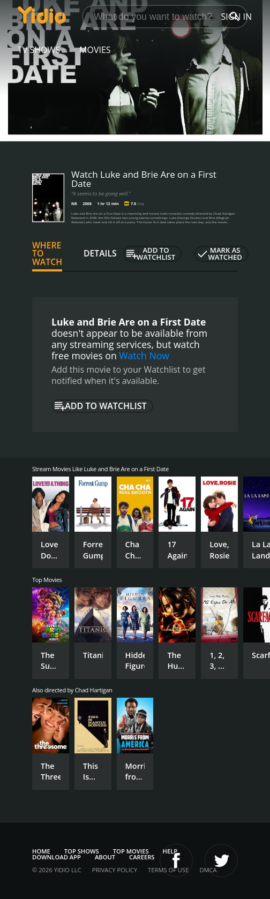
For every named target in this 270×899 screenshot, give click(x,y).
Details (100, 253)
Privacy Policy (114, 870)
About (105, 857)
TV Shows (39, 50)
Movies (95, 50)
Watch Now (144, 355)
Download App (56, 857)
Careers (141, 857)
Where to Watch (47, 253)
